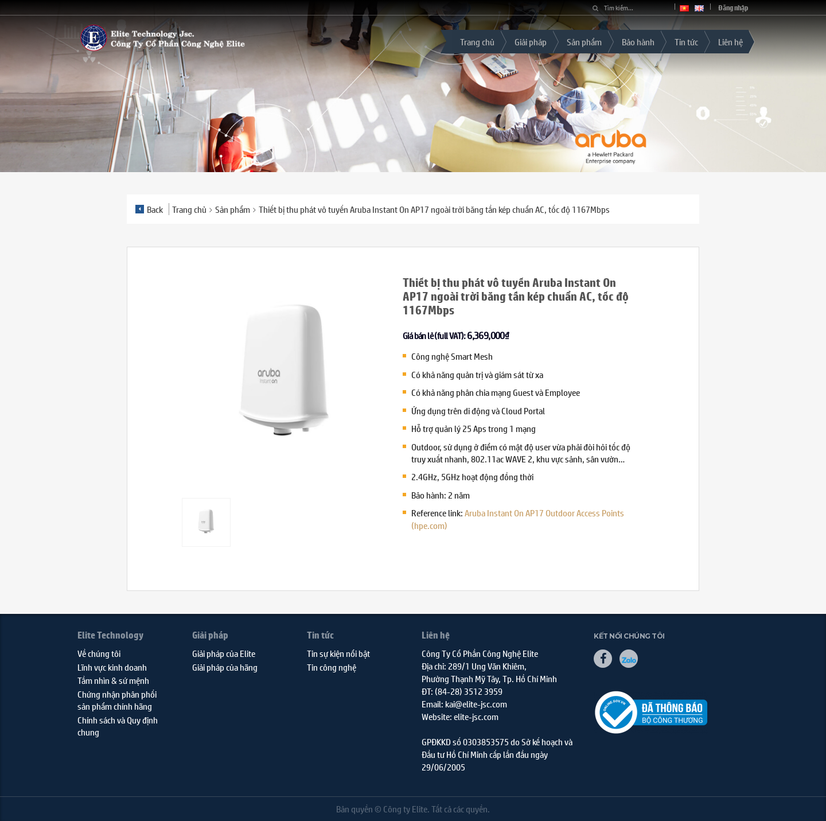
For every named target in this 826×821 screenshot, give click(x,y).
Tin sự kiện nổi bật (338, 653)
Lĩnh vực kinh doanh (112, 667)
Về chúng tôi (98, 653)
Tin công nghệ (331, 667)
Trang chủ (477, 42)
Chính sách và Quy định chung (117, 726)
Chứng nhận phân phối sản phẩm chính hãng (117, 700)
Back (149, 209)
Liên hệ (730, 42)
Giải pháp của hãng (225, 667)
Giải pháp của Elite (223, 653)
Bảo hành (638, 42)
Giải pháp (531, 42)
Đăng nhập (733, 8)
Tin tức (686, 42)
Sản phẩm (584, 42)
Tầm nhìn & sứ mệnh (113, 680)
